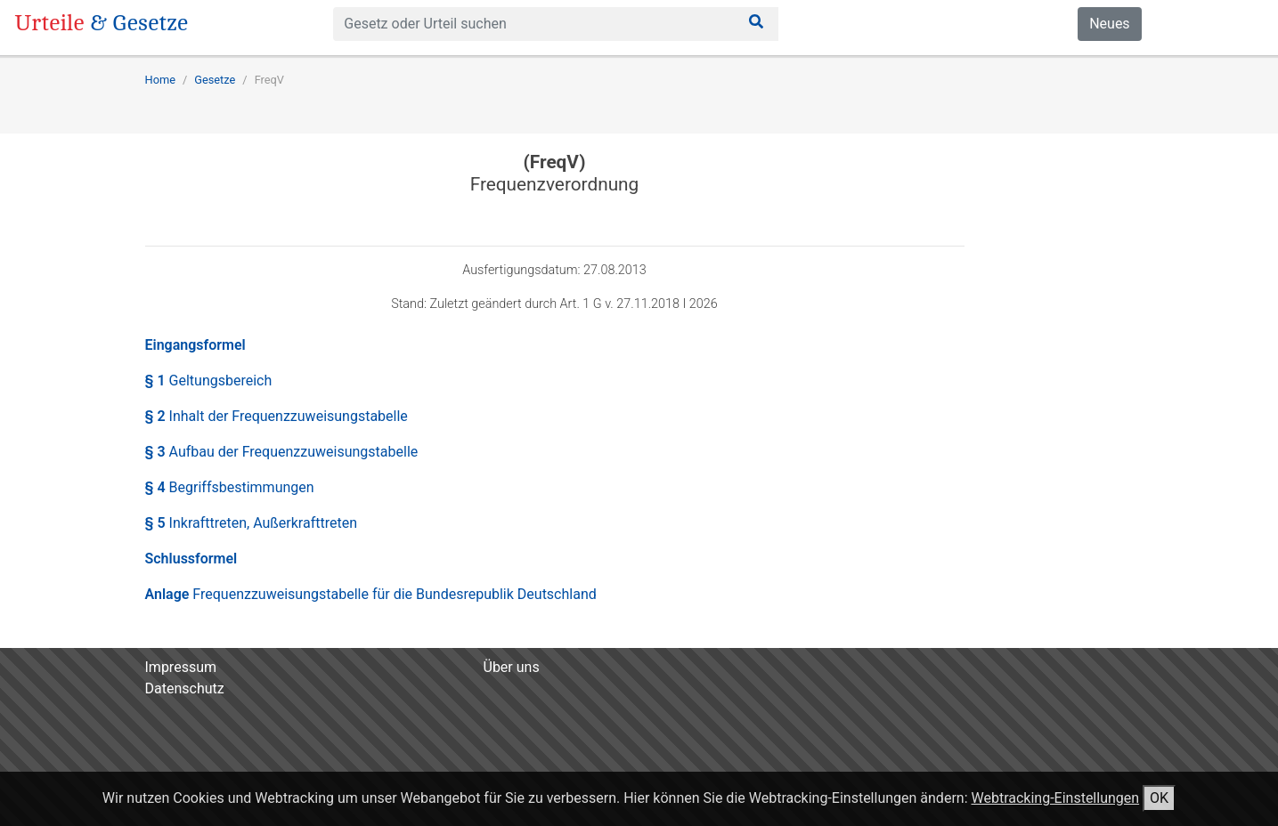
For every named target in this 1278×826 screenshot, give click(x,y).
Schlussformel (191, 558)
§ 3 (282, 451)
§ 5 (251, 522)
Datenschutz (184, 688)
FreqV (269, 79)
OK (1159, 798)
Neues (1109, 23)
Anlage (371, 594)
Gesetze (214, 79)
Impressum (181, 667)
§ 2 (276, 416)
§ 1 (209, 380)
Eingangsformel (195, 344)
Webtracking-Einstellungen (1055, 798)
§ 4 (229, 487)
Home (160, 79)
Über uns (512, 667)
